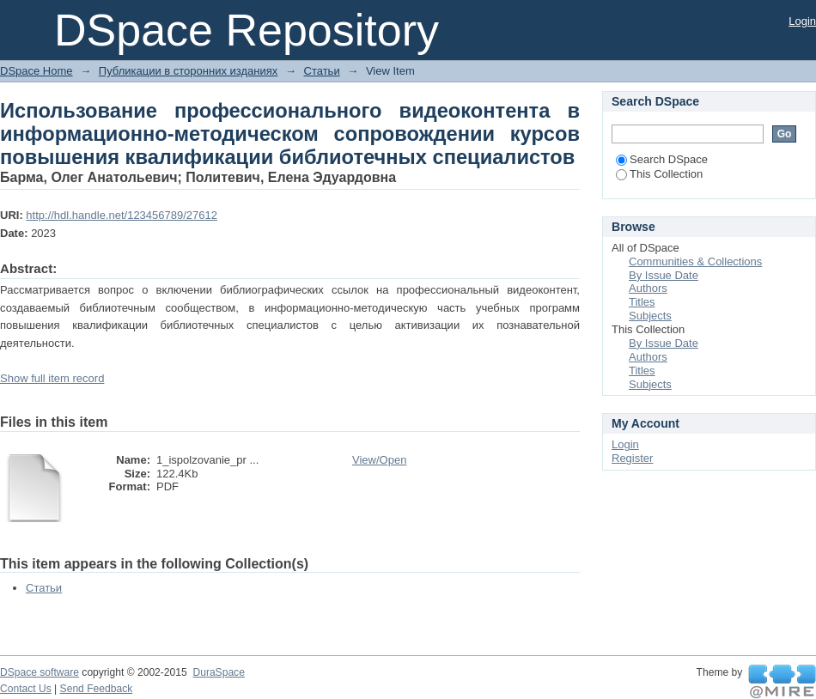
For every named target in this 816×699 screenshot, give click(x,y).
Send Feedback (96, 689)
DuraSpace (218, 672)
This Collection (659, 173)
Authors (648, 288)
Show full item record (52, 378)
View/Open (379, 459)
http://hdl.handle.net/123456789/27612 (121, 215)
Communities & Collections (695, 261)
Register (632, 458)
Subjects (650, 315)
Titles (642, 301)
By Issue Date (663, 275)
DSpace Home (36, 70)
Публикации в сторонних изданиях (188, 70)
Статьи (322, 70)
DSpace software (39, 672)
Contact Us (26, 689)
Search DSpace (662, 159)
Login (802, 21)
